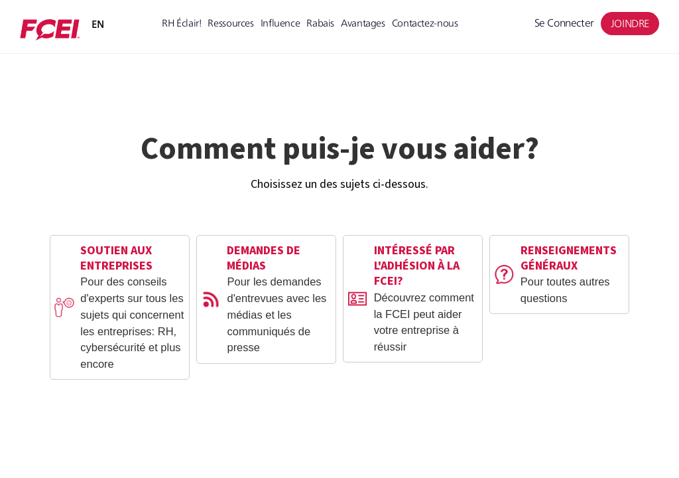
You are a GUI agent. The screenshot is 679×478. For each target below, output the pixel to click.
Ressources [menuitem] (230, 23)
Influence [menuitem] (280, 23)
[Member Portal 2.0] (50, 30)
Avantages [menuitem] (363, 23)
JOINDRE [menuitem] (630, 23)
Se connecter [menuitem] (564, 23)
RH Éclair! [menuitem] (181, 23)
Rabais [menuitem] (320, 23)
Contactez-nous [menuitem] (425, 23)
